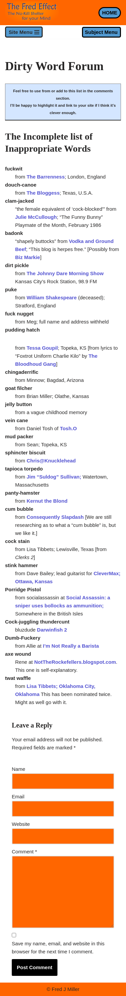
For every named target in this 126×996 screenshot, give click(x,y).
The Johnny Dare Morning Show (65, 273)
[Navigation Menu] (24, 32)
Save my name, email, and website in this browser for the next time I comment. (58, 947)
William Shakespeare (52, 297)
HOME (109, 12)
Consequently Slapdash (55, 517)
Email (18, 796)
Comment (24, 851)
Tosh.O (68, 428)
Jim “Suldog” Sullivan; (55, 477)
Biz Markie (27, 257)
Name (18, 769)
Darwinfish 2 (51, 630)
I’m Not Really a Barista (71, 646)
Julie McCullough (36, 217)
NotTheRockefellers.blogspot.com (75, 662)
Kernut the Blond (47, 501)
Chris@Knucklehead (51, 460)
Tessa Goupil (42, 348)
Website (21, 824)
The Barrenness (46, 177)
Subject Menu (101, 32)
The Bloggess (43, 193)
